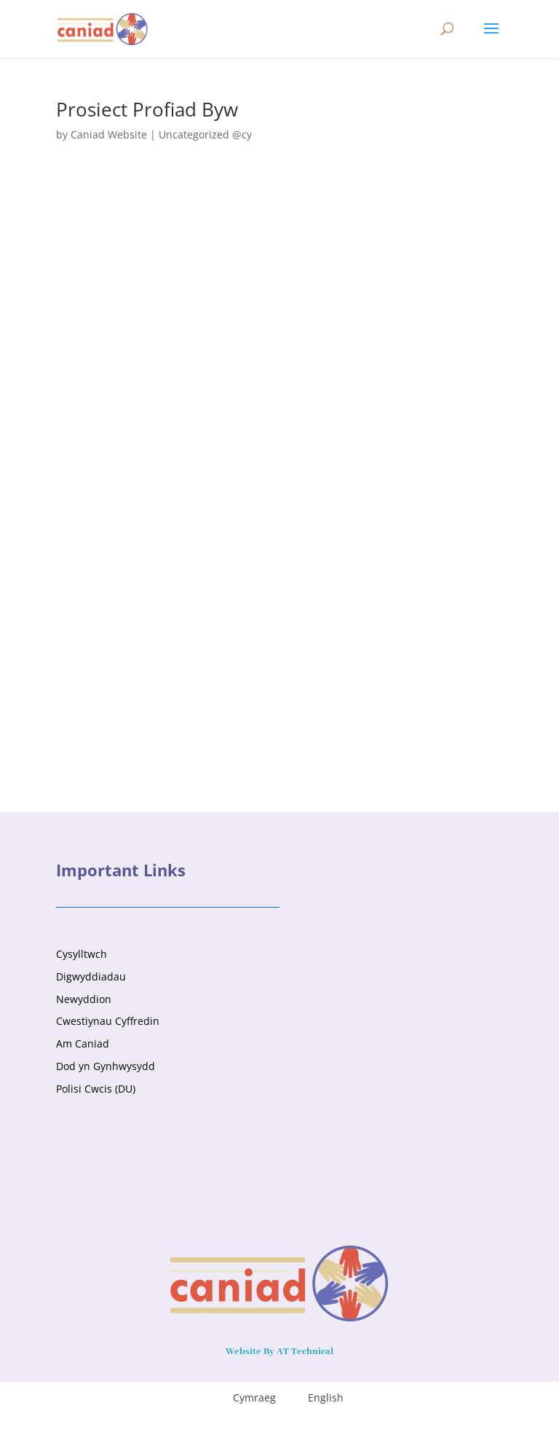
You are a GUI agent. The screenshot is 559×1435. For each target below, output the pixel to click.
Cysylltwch (81, 954)
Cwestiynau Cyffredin (107, 1021)
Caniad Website (109, 134)
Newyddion (83, 999)
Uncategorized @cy (205, 134)
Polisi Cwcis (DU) (95, 1089)
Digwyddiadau (91, 976)
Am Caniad (82, 1043)
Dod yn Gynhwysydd (105, 1066)
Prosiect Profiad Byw (147, 109)
